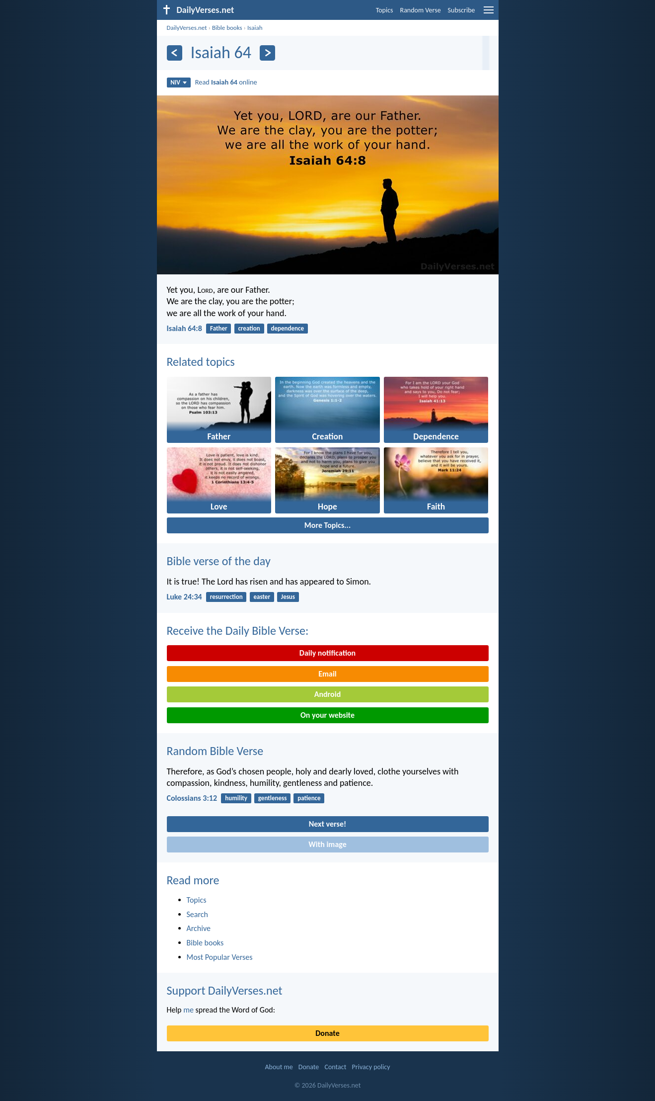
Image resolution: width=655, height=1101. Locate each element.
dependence (287, 328)
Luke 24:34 (184, 596)
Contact (335, 1067)
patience (308, 798)
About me (278, 1067)
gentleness (272, 798)
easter (262, 596)
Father (218, 328)
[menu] (489, 13)
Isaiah (255, 27)
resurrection (226, 596)
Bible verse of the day (219, 561)
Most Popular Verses (220, 957)
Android (327, 694)
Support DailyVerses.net (225, 990)
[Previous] (174, 53)
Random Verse (420, 10)
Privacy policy (371, 1067)
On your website (327, 715)
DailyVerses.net (187, 27)
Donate (327, 1033)
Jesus (288, 596)
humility (236, 798)
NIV (178, 82)
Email (327, 673)
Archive (199, 928)
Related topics (201, 361)
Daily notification (327, 653)
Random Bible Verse (215, 751)
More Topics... (327, 525)
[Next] (267, 53)
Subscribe (461, 10)
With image (327, 844)
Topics (384, 10)
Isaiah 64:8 (184, 328)
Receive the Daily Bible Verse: (238, 630)
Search (198, 914)
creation (249, 328)
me (188, 1010)
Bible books (227, 27)
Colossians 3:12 (192, 798)
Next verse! (327, 824)
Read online (226, 82)
